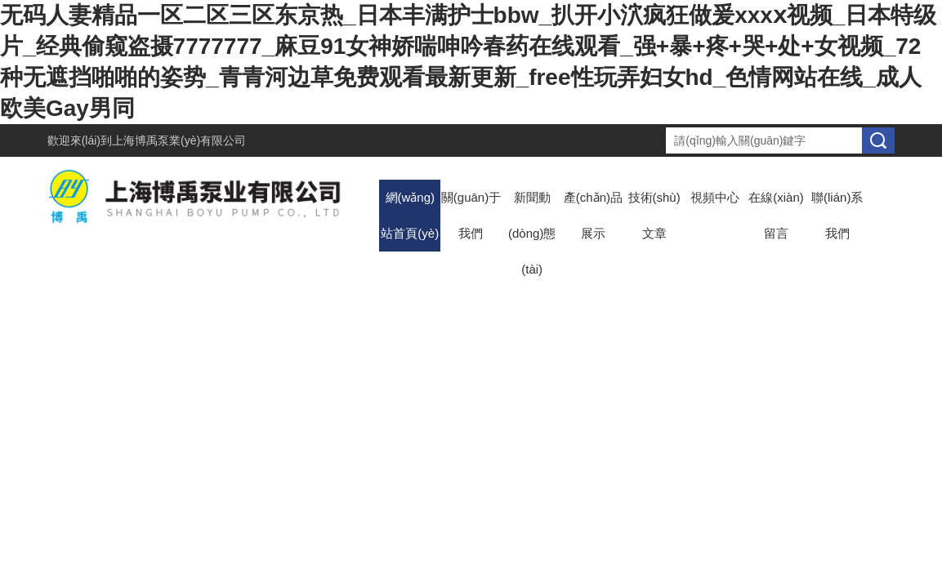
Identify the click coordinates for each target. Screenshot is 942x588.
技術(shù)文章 (654, 215)
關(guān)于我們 (471, 215)
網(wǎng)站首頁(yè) (410, 215)
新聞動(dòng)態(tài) (532, 233)
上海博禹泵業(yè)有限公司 (179, 140)
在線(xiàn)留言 (776, 215)
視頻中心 (714, 197)
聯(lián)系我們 (837, 215)
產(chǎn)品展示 (593, 215)
